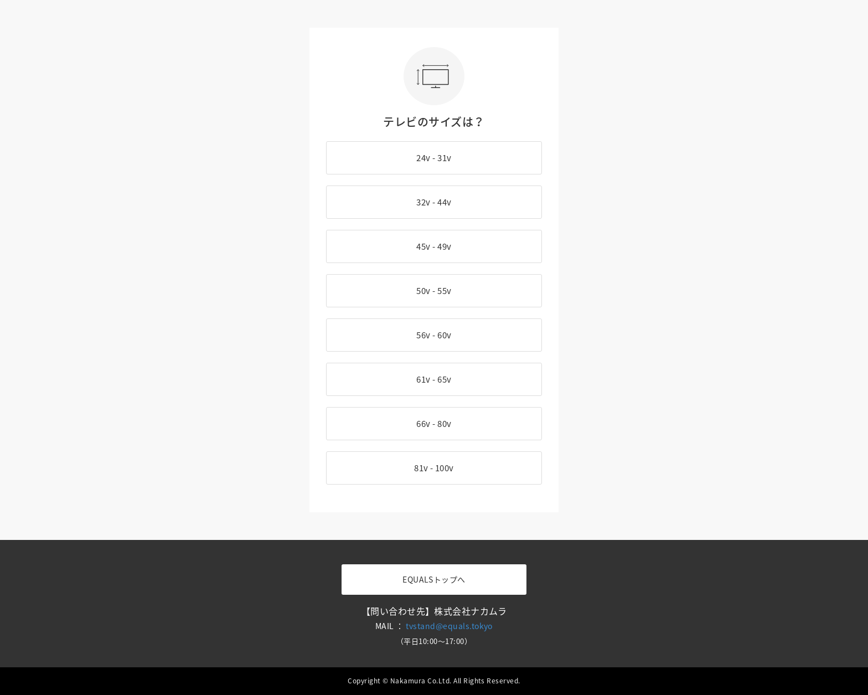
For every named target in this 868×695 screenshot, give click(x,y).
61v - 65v (433, 379)
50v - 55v (433, 291)
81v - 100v (434, 468)
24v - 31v (433, 158)
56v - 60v (433, 335)
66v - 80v (433, 424)
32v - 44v (433, 202)
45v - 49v (433, 246)
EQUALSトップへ (434, 579)
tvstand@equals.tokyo (449, 625)
